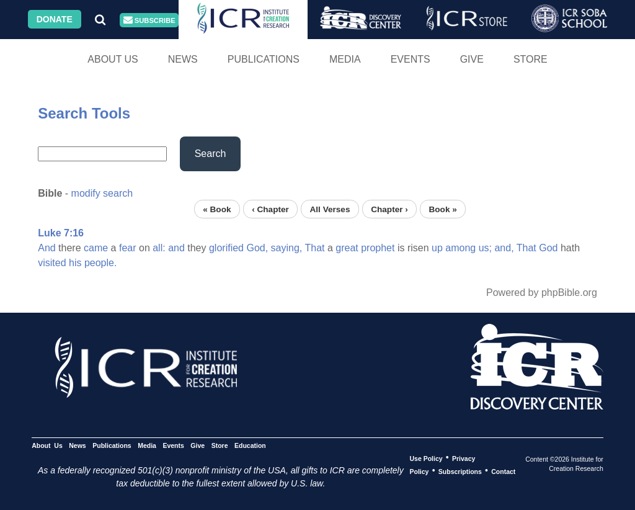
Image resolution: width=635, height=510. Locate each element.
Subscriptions (460, 471)
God (548, 248)
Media (345, 59)
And (46, 248)
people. (100, 262)
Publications (264, 59)
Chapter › (389, 208)
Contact (503, 471)
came (96, 248)
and (176, 248)
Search (210, 153)
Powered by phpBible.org (541, 292)
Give (472, 59)
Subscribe (149, 20)
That (314, 248)
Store (530, 59)
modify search (102, 193)
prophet (377, 248)
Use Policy (425, 458)
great (346, 248)
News (183, 59)
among (460, 248)
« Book (217, 208)
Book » (442, 208)
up (437, 248)
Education (250, 445)
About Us (112, 59)
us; (485, 248)
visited (52, 262)
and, (503, 248)
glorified (226, 248)
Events (410, 59)
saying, (287, 248)
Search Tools (84, 113)
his (75, 262)
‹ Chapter (270, 208)
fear (127, 248)
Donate (55, 19)
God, (257, 248)
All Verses (330, 208)
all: (159, 248)
